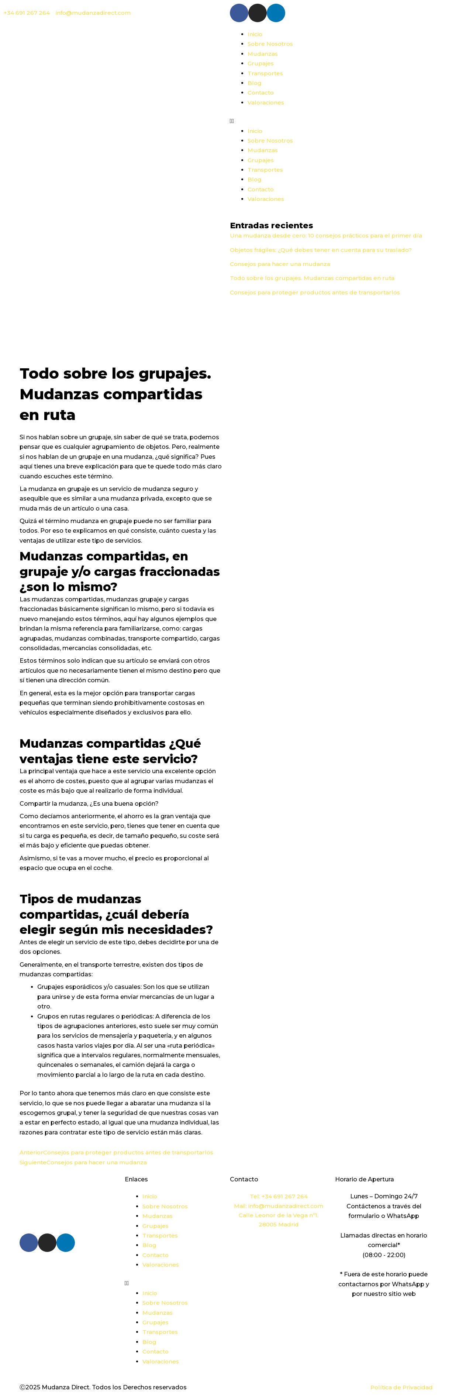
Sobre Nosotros (271, 43)
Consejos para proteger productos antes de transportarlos (318, 292)
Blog (255, 82)
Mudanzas (263, 53)
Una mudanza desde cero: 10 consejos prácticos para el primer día (328, 235)
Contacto (262, 92)
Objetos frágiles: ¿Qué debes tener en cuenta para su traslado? (323, 249)
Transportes (266, 73)
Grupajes (261, 63)
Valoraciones (267, 102)
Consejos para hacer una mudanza (281, 263)
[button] (331, 121)
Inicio (255, 34)
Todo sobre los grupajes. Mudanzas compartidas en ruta (314, 277)
